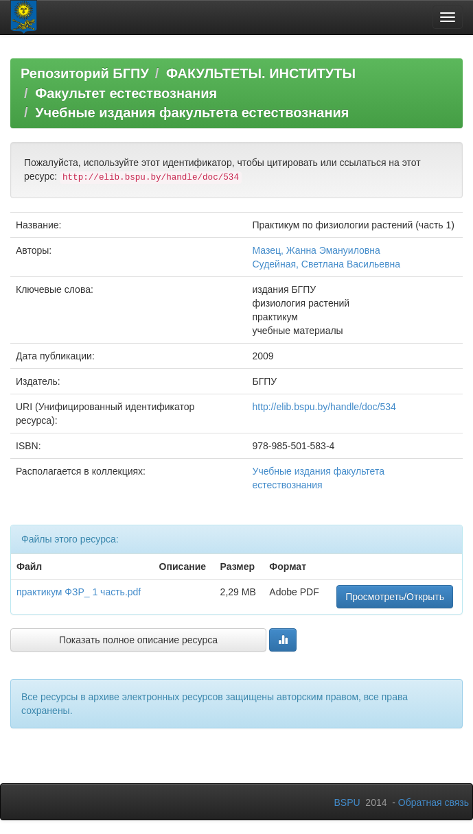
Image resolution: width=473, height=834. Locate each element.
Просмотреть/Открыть (394, 596)
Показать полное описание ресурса (138, 639)
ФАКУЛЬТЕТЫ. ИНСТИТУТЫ (261, 73)
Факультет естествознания (126, 93)
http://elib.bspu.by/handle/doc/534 (323, 406)
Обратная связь (433, 802)
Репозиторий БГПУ (85, 73)
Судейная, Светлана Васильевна (326, 264)
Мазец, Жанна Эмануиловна (316, 250)
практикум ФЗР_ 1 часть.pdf (78, 591)
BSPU (347, 802)
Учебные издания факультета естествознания (192, 112)
